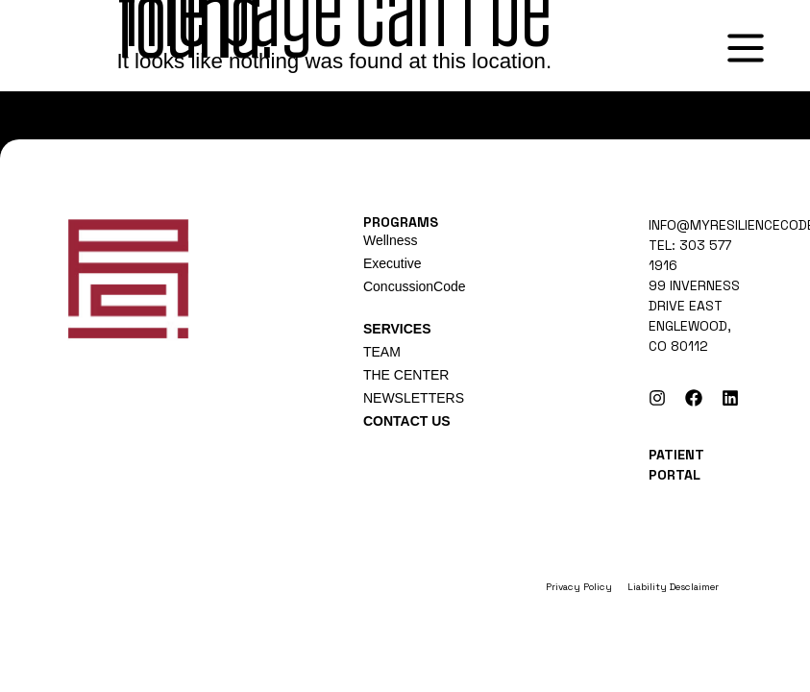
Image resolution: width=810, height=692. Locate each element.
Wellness (390, 240)
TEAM (382, 351)
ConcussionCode (414, 286)
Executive (392, 263)
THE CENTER (406, 375)
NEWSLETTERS (413, 398)
